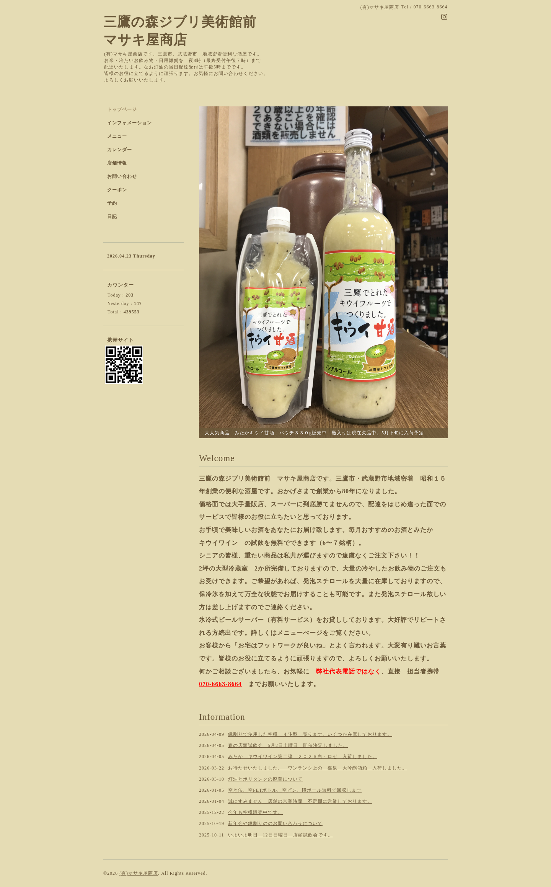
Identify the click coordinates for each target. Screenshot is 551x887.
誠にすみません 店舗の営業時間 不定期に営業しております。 (300, 801)
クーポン (117, 189)
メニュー (117, 136)
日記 (112, 216)
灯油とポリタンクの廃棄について (265, 779)
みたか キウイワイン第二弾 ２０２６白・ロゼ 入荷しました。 (302, 756)
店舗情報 (117, 163)
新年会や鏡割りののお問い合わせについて (275, 823)
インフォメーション (129, 123)
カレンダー (119, 149)
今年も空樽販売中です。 (255, 812)
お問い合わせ (122, 176)
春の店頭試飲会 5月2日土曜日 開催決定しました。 (288, 745)
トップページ (122, 109)
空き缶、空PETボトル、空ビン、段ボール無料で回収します (295, 790)
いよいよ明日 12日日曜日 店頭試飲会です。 (280, 835)
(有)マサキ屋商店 (138, 873)
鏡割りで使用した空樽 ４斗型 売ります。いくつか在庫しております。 (310, 734)
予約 (112, 203)
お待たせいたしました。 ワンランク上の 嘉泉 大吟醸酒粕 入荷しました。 (317, 768)
